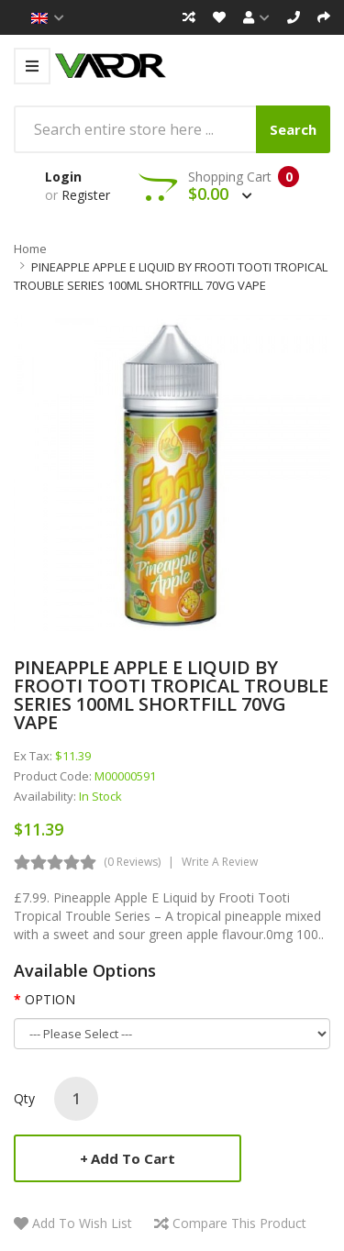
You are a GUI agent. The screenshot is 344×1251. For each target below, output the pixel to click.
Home (30, 248)
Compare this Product (239, 1223)
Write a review (220, 861)
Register (85, 195)
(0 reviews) (132, 861)
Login (63, 176)
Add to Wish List (82, 1223)
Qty (24, 1098)
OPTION (50, 999)
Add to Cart (133, 1158)
